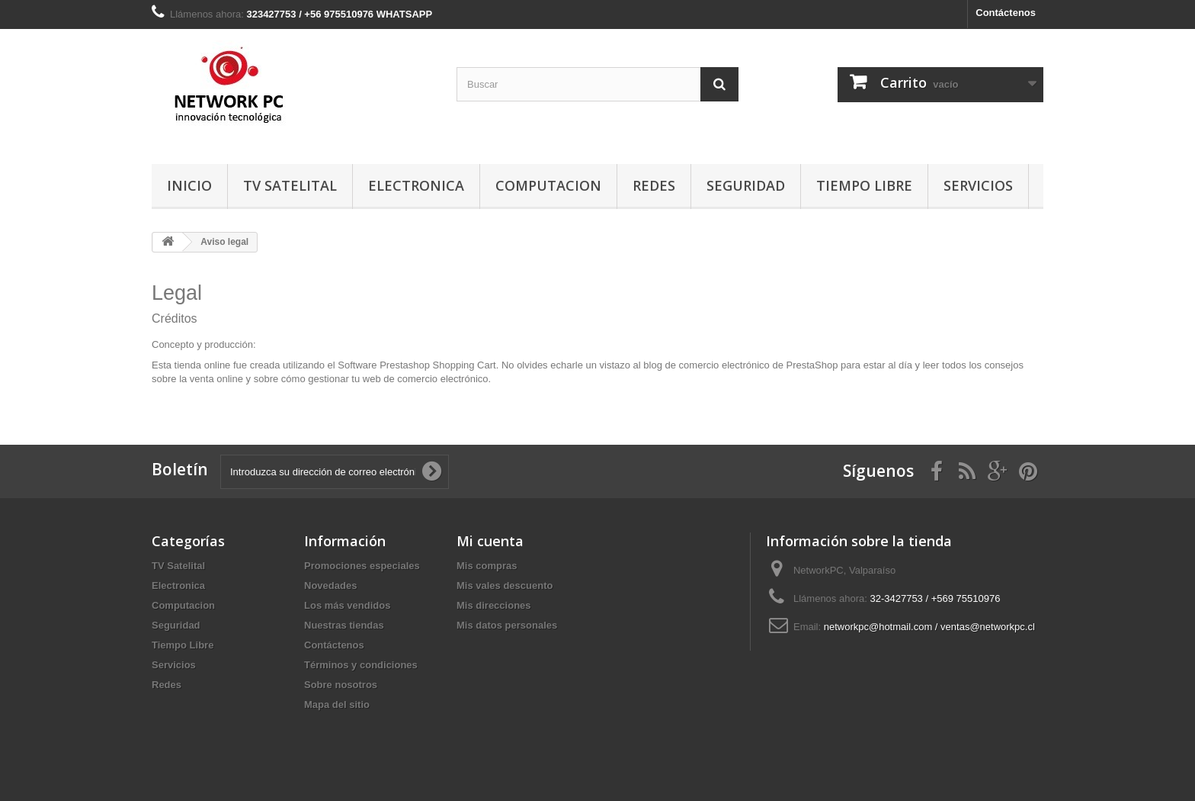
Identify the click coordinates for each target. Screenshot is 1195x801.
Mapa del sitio (337, 704)
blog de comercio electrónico (706, 365)
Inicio (189, 185)
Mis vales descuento (505, 585)
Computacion (548, 185)
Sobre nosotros (340, 684)
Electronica (416, 185)
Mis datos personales (507, 625)
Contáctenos (1006, 12)
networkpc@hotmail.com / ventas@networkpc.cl (929, 626)
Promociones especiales (362, 565)
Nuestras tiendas (344, 625)
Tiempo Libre (864, 185)
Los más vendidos (347, 605)
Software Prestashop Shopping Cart (416, 365)
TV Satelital (290, 185)
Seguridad (745, 185)
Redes (654, 185)
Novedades (330, 585)
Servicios (978, 185)
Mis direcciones (494, 605)
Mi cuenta (490, 541)
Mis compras (487, 565)
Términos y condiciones (361, 665)
